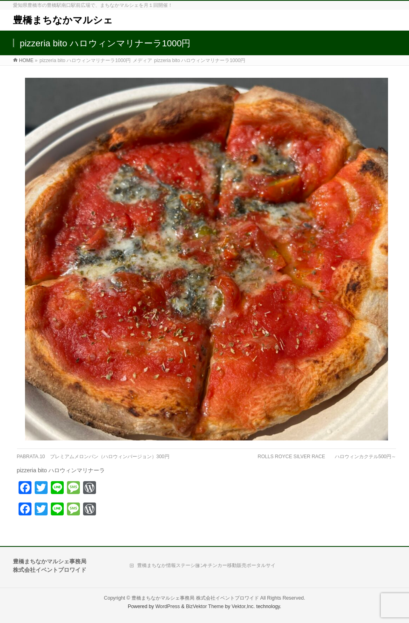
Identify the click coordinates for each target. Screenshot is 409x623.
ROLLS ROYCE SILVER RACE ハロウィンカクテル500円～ (327, 456)
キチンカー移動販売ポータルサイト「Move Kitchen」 (239, 567)
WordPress (167, 606)
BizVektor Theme (205, 606)
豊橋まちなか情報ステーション (171, 565)
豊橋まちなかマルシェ (63, 20)
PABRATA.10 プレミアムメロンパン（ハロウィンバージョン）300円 (93, 456)
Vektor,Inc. (243, 606)
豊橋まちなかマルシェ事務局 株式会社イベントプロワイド (195, 598)
